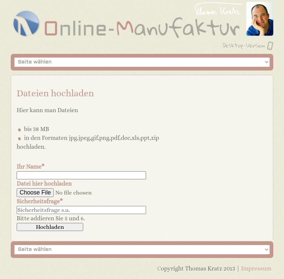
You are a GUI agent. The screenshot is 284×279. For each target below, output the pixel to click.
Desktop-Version (244, 45)
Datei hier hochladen (44, 183)
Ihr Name (30, 166)
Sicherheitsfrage (40, 201)
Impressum (256, 268)
